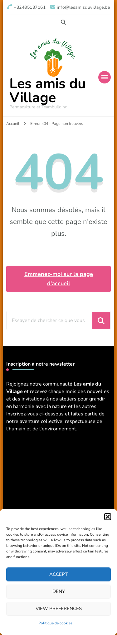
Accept (58, 574)
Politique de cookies (55, 623)
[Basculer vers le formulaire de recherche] (63, 22)
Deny (58, 591)
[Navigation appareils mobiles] (104, 77)
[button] (108, 517)
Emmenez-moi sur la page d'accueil (58, 278)
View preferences (59, 608)
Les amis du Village (47, 90)
